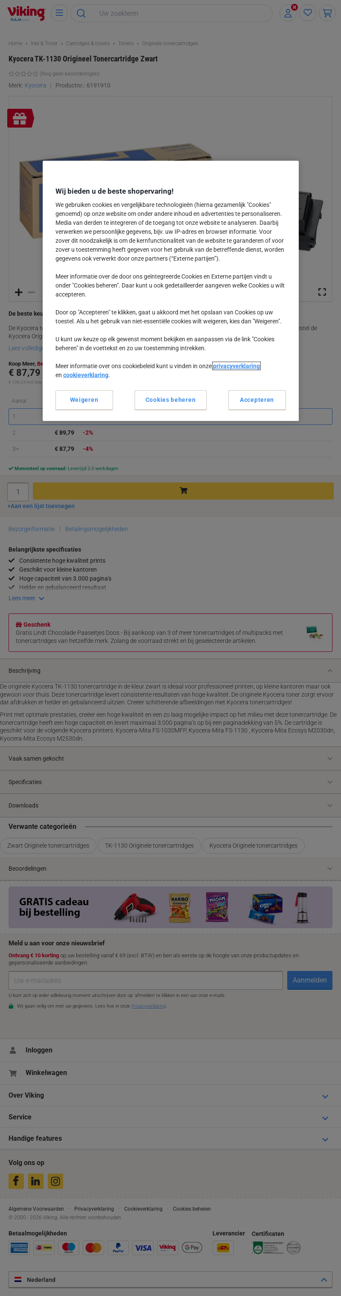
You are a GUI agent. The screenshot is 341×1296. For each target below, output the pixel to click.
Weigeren (84, 399)
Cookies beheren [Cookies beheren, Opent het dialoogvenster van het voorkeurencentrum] (171, 399)
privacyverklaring (236, 366)
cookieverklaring (85, 375)
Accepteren (257, 399)
